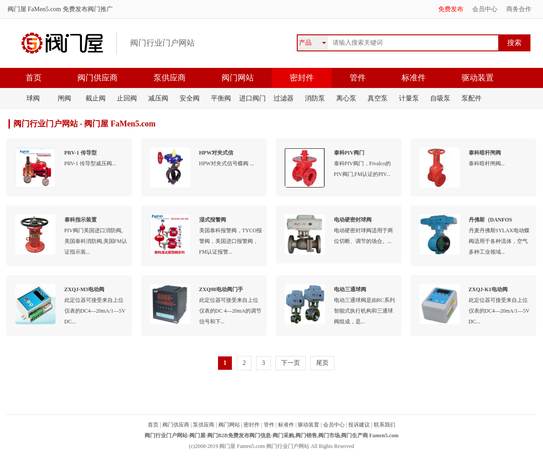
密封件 (302, 77)
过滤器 (284, 98)
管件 (358, 77)
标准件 (414, 77)
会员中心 (484, 9)
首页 (34, 77)
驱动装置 (478, 77)
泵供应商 (170, 77)
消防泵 (315, 98)
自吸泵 (440, 98)
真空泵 (378, 98)
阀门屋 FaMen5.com (34, 9)
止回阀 (127, 98)
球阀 (33, 98)
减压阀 (158, 98)
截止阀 (96, 98)
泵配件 (472, 98)
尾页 (322, 363)
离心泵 (346, 98)
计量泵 (409, 98)
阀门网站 (238, 77)
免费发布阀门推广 (87, 9)
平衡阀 (221, 98)
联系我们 (384, 425)
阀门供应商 (97, 77)
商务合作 (518, 9)
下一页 (290, 363)
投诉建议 (359, 425)
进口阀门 (252, 98)
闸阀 (64, 98)
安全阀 (190, 98)
